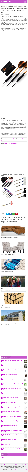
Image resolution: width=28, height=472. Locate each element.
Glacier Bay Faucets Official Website (11, 369)
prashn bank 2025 (24, 469)
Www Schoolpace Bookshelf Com (10, 425)
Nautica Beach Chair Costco (7, 271)
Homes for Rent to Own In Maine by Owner (10, 322)
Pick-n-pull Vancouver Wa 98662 (7, 288)
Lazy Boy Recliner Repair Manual (10, 379)
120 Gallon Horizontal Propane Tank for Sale (12, 360)
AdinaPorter (6, 1)
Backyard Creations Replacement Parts (11, 448)
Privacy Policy (24, 464)
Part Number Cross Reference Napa (11, 434)
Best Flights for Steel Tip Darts (10, 143)
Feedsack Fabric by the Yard (9, 365)
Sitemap (2, 464)
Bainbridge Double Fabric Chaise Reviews (9, 237)
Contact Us (6, 464)
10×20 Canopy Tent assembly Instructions (12, 407)
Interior (2, 14)
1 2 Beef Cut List (6, 444)
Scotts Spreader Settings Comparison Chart (12, 393)
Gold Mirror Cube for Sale (6, 305)
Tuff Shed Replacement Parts (9, 402)
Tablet (19, 138)
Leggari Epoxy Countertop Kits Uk (10, 397)
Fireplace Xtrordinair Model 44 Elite (11, 411)
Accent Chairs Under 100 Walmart (8, 254)
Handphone (13, 138)
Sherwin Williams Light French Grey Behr (12, 416)
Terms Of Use (15, 464)
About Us (20, 464)
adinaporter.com (17, 469)
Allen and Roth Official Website (10, 374)
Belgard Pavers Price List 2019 (9, 439)
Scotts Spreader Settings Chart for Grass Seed (13, 383)
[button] (25, 1)
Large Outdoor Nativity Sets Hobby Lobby (12, 421)
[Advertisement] (14, 46)
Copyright (10, 464)
